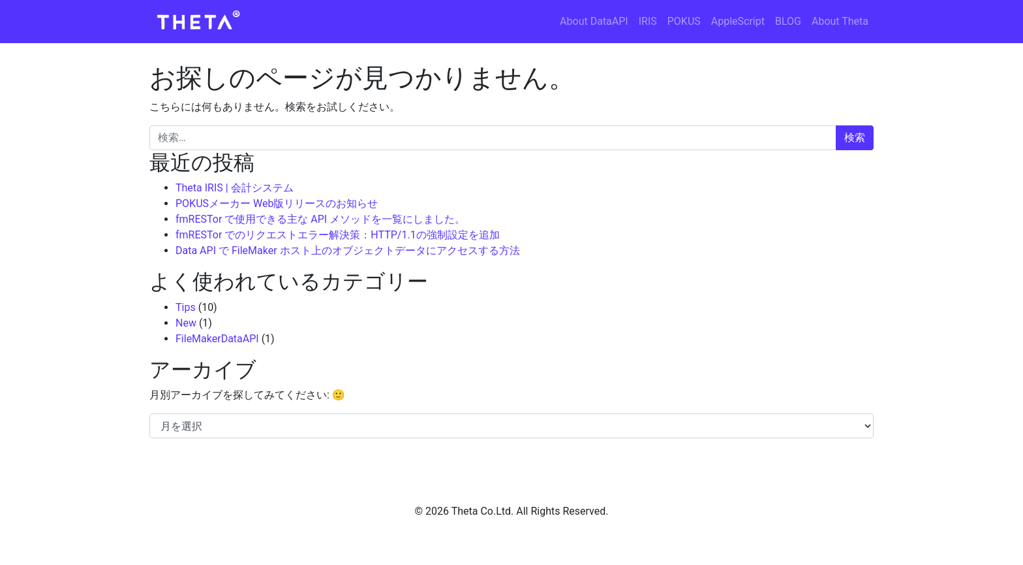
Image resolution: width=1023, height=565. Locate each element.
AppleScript (738, 21)
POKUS (684, 21)
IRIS (648, 21)
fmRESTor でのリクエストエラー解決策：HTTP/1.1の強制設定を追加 (338, 235)
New (186, 323)
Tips (186, 307)
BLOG (788, 21)
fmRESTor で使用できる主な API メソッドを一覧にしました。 (320, 219)
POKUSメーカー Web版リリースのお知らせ (277, 203)
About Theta (840, 21)
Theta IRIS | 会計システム (235, 188)
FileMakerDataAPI (217, 338)
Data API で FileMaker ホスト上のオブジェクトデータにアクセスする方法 (348, 250)
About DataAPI (594, 21)
